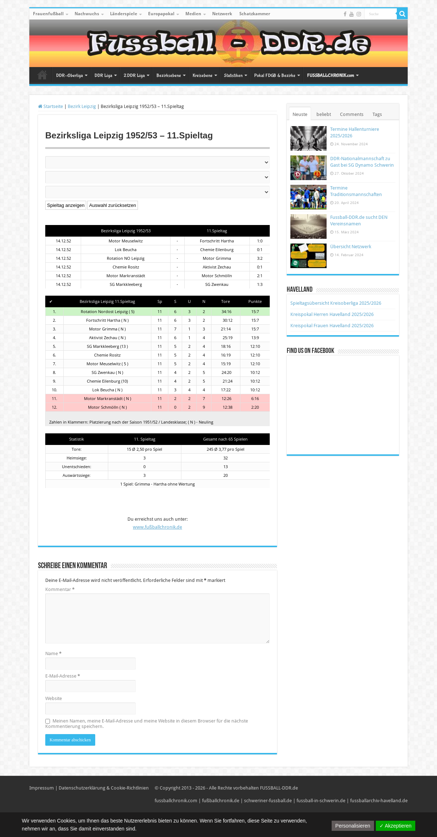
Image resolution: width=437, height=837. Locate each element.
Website (53, 698)
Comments (352, 114)
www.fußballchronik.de (157, 527)
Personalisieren (352, 826)
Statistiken (233, 75)
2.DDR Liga (134, 75)
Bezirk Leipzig (82, 106)
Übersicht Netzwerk (350, 246)
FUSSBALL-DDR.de (279, 788)
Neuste (300, 114)
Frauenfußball (48, 13)
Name (53, 653)
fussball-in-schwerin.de (321, 800)
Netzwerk (222, 13)
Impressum (41, 788)
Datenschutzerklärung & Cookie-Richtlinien (104, 788)
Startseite (42, 74)
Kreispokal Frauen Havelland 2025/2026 (332, 325)
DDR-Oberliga (69, 75)
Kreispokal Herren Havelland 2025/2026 (332, 314)
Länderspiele (123, 13)
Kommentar (60, 589)
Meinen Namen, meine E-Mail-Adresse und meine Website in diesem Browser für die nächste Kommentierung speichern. (146, 723)
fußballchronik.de (220, 800)
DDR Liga (103, 75)
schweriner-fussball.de (268, 800)
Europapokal (161, 13)
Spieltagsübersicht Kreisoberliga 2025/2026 (335, 303)
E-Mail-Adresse (62, 676)
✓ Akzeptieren (395, 826)
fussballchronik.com (176, 800)
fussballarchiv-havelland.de (379, 800)
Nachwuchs (87, 13)
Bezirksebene (168, 75)
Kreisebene (203, 75)
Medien (193, 13)
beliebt (323, 114)
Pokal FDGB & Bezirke (274, 75)
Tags (377, 114)
